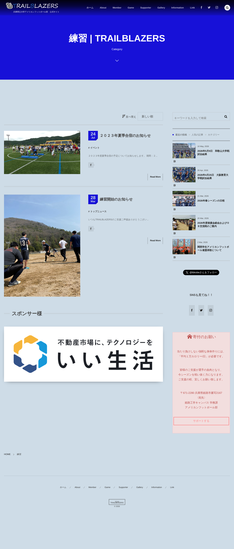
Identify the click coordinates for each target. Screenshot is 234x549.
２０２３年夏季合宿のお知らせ (125, 136)
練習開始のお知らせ (116, 199)
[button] (227, 8)
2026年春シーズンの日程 (210, 200)
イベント (95, 147)
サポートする (201, 420)
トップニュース (98, 211)
